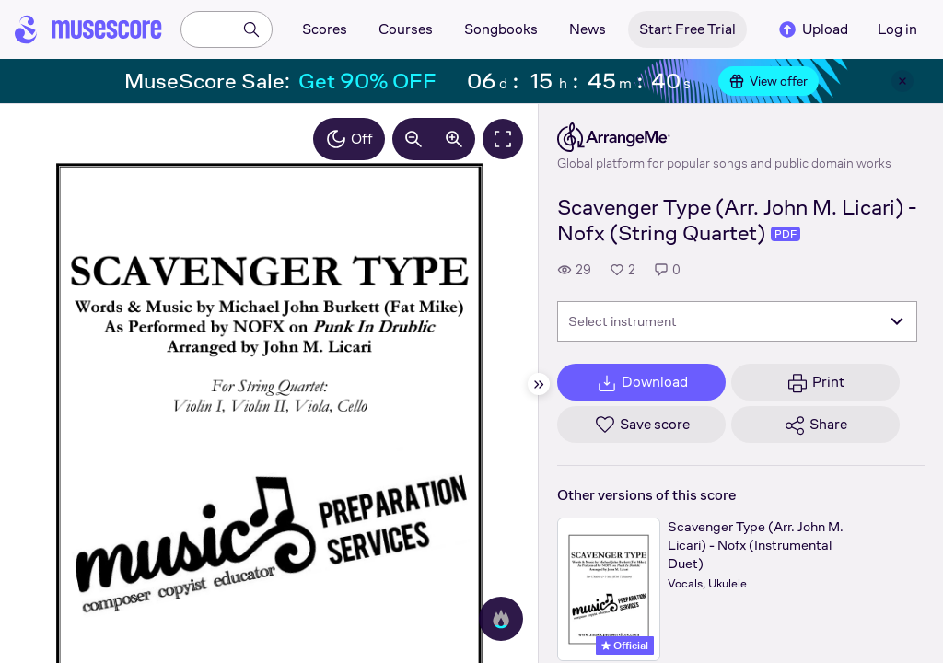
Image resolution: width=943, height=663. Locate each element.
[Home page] (88, 29)
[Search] (251, 29)
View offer (768, 81)
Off (349, 139)
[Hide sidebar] (539, 384)
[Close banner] (902, 81)
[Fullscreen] (503, 139)
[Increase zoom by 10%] (454, 139)
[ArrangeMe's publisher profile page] (724, 137)
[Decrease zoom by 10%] (413, 139)
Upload (812, 29)
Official (624, 645)
